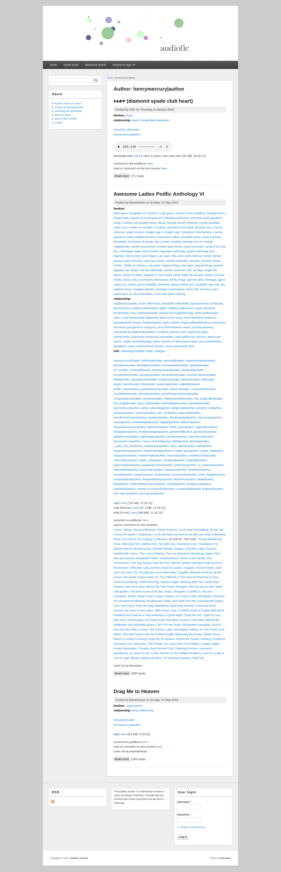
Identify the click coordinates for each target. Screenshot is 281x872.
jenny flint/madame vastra (174, 327)
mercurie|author (177, 455)
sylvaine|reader (152, 398)
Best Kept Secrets (182, 605)
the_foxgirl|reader (125, 403)
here (137, 155)
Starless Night (169, 582)
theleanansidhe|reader (178, 398)
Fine (173, 610)
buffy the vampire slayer (197, 275)
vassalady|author (124, 488)
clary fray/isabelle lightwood (140, 317)
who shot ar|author (126, 493)
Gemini (118, 610)
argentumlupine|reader (200, 360)
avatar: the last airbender (147, 270)
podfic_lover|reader (126, 389)
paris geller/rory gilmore (190, 336)
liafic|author (204, 445)
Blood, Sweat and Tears (146, 658)
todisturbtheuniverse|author (148, 484)
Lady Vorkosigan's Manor (182, 629)
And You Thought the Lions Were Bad (151, 572)
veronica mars (209, 289)
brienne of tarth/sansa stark (179, 341)
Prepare (211, 548)
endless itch (149, 544)
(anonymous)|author (127, 407)
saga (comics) (135, 232)
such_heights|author (212, 474)
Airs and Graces (124, 558)
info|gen (160, 351)
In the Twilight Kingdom (186, 653)
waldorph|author (212, 488)
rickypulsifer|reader (203, 389)
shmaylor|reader (149, 393)
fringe (182, 279)
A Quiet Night (173, 615)
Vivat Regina (135, 620)
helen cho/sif (171, 322)
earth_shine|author (182, 427)
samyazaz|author (176, 469)
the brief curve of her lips (147, 591)
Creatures (218, 638)
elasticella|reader (192, 369)
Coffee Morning (149, 582)
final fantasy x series (209, 232)
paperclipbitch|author (127, 465)
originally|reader (189, 384)
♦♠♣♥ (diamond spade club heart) (153, 101)
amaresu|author (124, 412)
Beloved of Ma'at (201, 572)
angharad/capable (125, 303)
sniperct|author (143, 474)
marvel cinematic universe (183, 260)
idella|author (180, 441)
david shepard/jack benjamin (150, 120)
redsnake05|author (126, 469)
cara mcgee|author (209, 417)
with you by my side (201, 586)
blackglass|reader (148, 365)
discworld (120, 241)
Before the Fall (155, 586)
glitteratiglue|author (153, 436)
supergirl (161, 289)
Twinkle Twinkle (162, 548)
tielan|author (205, 479)
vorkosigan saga (129, 251)
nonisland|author (174, 460)
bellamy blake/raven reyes (185, 308)
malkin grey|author (186, 450)
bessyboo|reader (124, 365)
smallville (201, 284)
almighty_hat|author (209, 407)
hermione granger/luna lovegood (135, 327)
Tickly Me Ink (192, 615)
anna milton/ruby (149, 303)
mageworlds (121, 246)
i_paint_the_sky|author (128, 445)
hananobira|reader (173, 374)
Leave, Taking (123, 529)
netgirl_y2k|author (150, 460)
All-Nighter (205, 596)
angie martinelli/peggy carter (141, 341)
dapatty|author (169, 422)
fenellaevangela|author (153, 431)
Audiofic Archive (78, 858)
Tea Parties (156, 629)
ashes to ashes (133, 275)
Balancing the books (188, 634)
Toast (168, 591)
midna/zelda (121, 336)
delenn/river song (171, 317)
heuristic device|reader (201, 374)
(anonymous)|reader (127, 360)
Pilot (217, 553)
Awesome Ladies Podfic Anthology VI (159, 194)
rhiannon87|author (151, 469)
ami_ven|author (167, 412)
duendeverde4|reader (166, 369)
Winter (132, 596)
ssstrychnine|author (184, 474)
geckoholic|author (205, 431)
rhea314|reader (179, 389)
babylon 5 (150, 275)
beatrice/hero (122, 308)
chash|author (122, 422)
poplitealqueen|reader (154, 389)
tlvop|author (121, 484)
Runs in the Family (193, 558)
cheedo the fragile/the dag (176, 313)
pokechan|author (185, 465)
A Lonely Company (135, 638)
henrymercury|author (127, 134)
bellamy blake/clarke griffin (149, 308)
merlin (132, 284)
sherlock (163, 284)
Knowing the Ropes (210, 600)
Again (209, 553)
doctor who (130, 279)
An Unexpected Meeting (129, 600)
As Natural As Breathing (188, 553)
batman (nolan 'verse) (207, 255)
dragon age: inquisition (180, 232)
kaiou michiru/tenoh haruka (146, 346)
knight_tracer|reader (127, 384)
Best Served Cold (161, 648)
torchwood (145, 279)
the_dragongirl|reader (208, 398)
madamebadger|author (158, 450)
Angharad (144, 534)
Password (184, 814)
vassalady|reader (199, 403)
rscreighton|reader (125, 393)
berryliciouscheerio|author (130, 417)
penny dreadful (147, 284)
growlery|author (177, 436)
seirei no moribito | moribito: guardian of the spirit (162, 227)
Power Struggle (177, 586)
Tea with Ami (166, 544)
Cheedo (144, 648)
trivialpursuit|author (199, 484)
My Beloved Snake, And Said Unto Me (171, 600)
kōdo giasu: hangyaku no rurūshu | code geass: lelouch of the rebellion (159, 213)
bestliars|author (158, 417)
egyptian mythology (172, 251)
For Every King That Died (161, 620)
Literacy (206, 638)
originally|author (196, 460)
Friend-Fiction (205, 567)
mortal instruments (143, 246)
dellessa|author (190, 422)
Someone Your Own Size (130, 643)
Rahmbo (218, 596)
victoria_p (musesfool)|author (156, 488)
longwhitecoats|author (128, 450)
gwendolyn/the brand (127, 322)
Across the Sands (187, 638)
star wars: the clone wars (175, 255)
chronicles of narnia (140, 241)
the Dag (148, 605)
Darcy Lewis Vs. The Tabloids (157, 577)
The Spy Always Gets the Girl (150, 562)
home (53, 64)
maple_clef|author (211, 450)
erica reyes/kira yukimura (200, 317)
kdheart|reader (190, 379)
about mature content (66, 118)
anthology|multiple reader (137, 351)
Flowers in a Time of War (181, 596)
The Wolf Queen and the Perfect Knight (148, 634)
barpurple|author (189, 412)
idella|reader (121, 379)
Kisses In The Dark (191, 620)
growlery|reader (150, 374)
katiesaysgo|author (156, 445)
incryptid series (190, 237)
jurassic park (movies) (128, 260)
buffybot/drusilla (147, 313)
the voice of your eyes (138, 610)
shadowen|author (199, 469)
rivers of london (194, 246)
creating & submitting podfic (69, 107)
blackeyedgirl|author (183, 417)
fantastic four (203, 227)
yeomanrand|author (152, 493)
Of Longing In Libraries (152, 539)
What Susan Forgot (150, 596)
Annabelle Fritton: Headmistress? (157, 558)
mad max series (154, 260)
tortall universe (211, 237)
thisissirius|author (184, 479)
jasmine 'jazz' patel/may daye (189, 331)
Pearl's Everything (125, 582)
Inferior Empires (167, 529)
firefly (173, 279)
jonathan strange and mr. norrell (191, 241)
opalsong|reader (167, 384)
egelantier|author (206, 427)
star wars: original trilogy (164, 265)
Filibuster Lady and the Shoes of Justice (156, 567)
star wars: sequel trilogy (196, 265)
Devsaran (226, 858)
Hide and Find (131, 544)
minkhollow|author (125, 460)
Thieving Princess (186, 648)
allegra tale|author (183, 407)
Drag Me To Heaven (161, 638)
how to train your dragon (141, 255)
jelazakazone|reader (144, 379)
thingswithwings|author (157, 479)
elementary (161, 279)
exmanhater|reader (126, 374)
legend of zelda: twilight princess (135, 237)
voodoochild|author (188, 488)
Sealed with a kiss (126, 553)
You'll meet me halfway (193, 529)
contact (58, 122)
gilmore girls (195, 279)
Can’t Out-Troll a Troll (127, 605)
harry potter (161, 241)
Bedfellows (162, 605)
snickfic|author (123, 474)
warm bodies (150, 251)
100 (189, 270)
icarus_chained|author (156, 441)
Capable (182, 572)
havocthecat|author (201, 436)
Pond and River (206, 605)
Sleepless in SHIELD (186, 591)
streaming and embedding (68, 111)
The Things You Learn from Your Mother (173, 643)
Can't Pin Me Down (168, 624)
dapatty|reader (199, 365)
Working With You (191, 582)
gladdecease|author (126, 436)
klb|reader (208, 379)
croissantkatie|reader (174, 365)
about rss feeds (63, 115)
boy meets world (169, 275)
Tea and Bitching (144, 529)
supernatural (176, 289)
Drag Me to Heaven (136, 691)
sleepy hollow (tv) (182, 284)
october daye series (169, 246)
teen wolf (192, 289)
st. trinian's (140, 265)
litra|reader (148, 384)
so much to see (140, 653)
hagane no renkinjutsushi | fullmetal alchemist (159, 217)
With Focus (162, 610)
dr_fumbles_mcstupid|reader (132, 369)
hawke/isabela (151, 322)
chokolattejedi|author (145, 422)
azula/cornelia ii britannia (207, 303)
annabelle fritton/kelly (175, 303)
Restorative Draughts (196, 624)
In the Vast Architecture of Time (198, 577)
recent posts (71, 64)
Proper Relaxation (125, 648)
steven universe (174, 270)
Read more (122, 176)
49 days (198, 270)
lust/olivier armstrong (144, 336)
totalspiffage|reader (173, 403)
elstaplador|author (125, 431)
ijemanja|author (199, 441)
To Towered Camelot (176, 658)
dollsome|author (158, 427)
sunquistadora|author (127, 479)
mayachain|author (125, 455)
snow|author (162, 474)
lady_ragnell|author (182, 445)
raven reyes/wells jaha (179, 346)
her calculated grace (141, 624)
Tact (168, 553)
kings (129, 115)
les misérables (143, 293)
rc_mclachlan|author (211, 465)
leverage (210, 279)
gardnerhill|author (180, 431)
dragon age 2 (154, 232)
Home (110, 78)
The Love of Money (151, 553)
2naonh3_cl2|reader (127, 129)
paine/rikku (167, 336)
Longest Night (210, 643)
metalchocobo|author (202, 455)
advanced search (95, 64)
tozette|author (176, 484)
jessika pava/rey (202, 327)
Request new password (193, 827)
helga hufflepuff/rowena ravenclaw (203, 322)
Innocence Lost (187, 544)
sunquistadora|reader (127, 398)
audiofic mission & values (68, 103)
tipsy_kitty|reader (149, 403)
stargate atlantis (143, 289)
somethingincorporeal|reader (179, 393)
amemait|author (145, 412)
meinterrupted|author (151, 455)
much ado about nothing (169, 293)
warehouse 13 (123, 293)
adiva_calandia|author (155, 407)
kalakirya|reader (169, 379)
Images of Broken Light (189, 548)
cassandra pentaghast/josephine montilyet (141, 331)
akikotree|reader (151, 360)
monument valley (168, 237)
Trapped (189, 567)
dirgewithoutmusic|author (130, 427)
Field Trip (198, 658)
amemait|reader (174, 360)
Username (184, 801)
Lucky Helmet (160, 653)
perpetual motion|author (157, 465)
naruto (161, 222)
